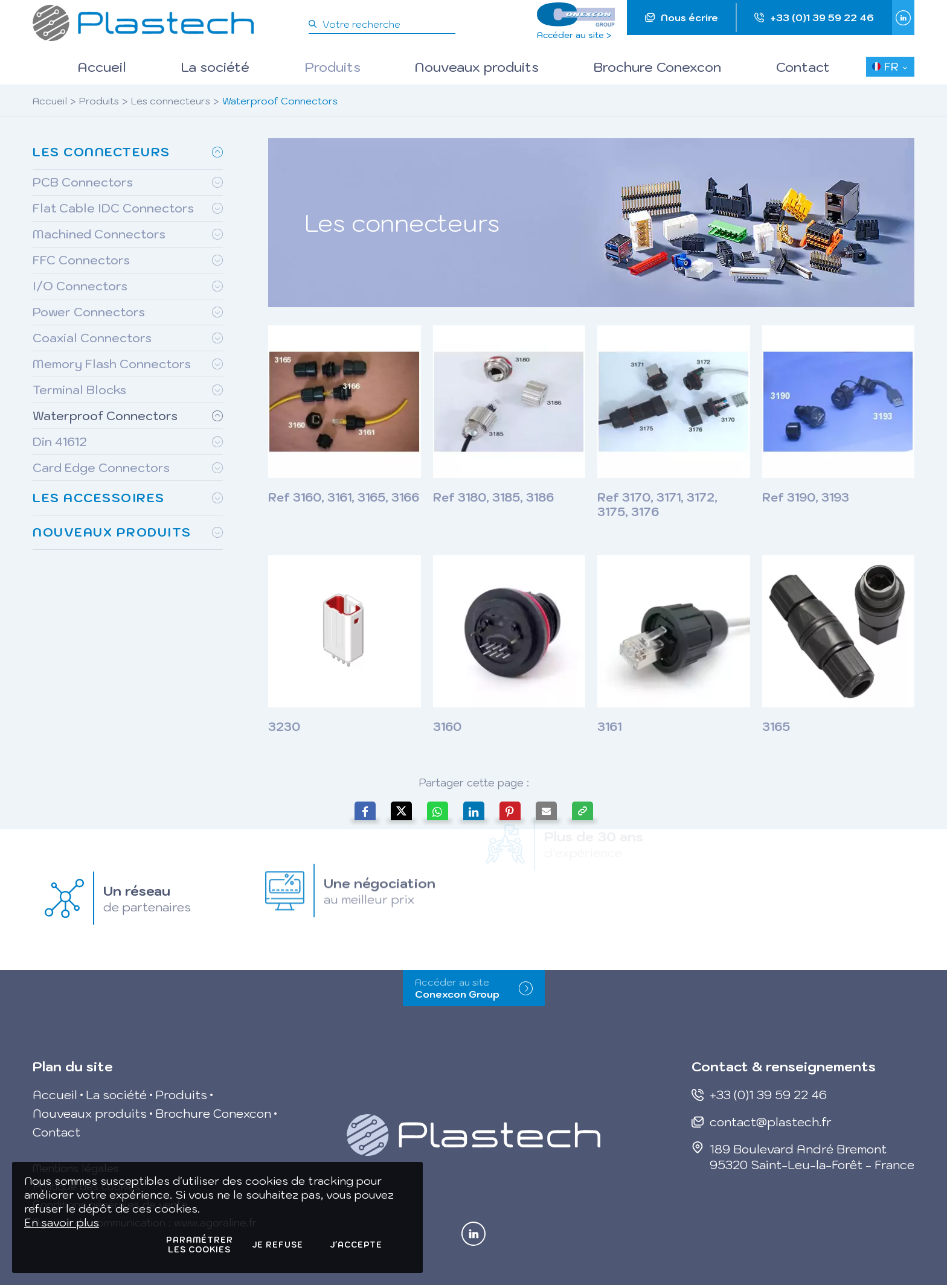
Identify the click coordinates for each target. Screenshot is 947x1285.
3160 (447, 726)
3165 (776, 726)
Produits (99, 101)
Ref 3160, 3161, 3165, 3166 (343, 497)
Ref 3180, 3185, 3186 (493, 497)
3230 (284, 726)
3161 (609, 726)
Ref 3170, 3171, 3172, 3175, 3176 (657, 504)
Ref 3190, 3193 (805, 497)
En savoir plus (61, 1222)
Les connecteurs (170, 101)
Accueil (50, 101)
